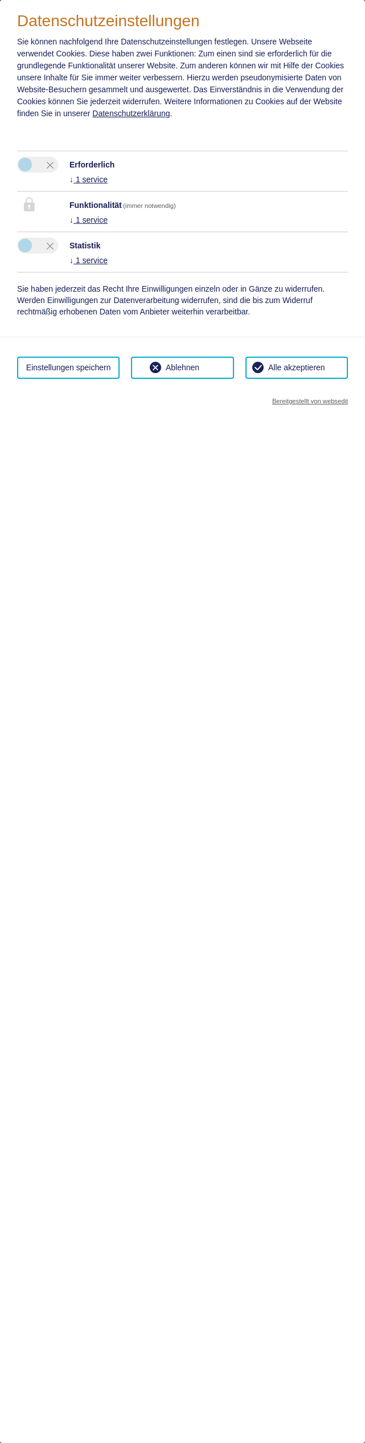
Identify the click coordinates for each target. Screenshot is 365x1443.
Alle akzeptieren (296, 367)
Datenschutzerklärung (131, 113)
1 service (88, 179)
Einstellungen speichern (68, 367)
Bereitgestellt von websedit (310, 401)
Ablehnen (182, 367)
